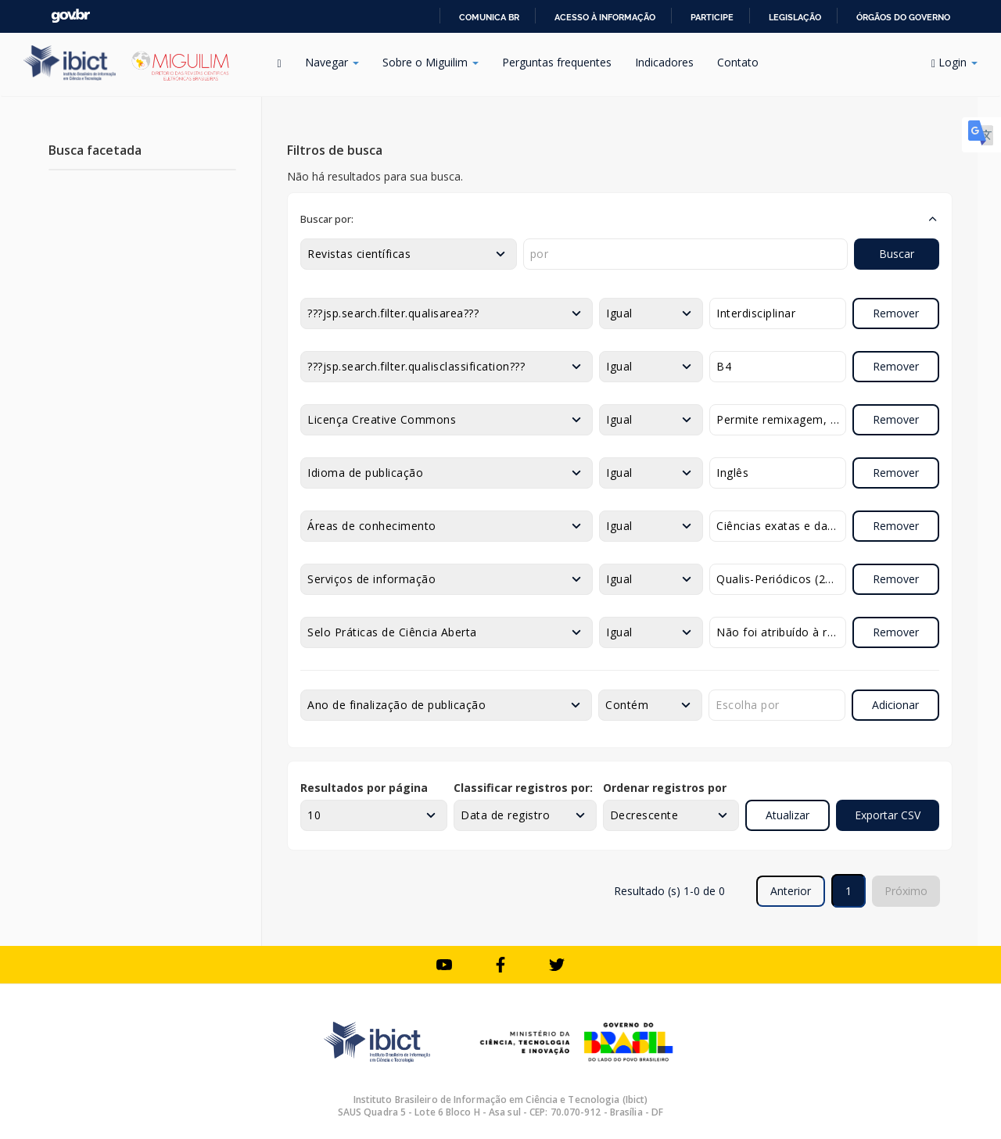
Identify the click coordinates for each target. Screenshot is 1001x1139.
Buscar (896, 253)
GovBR (70, 16)
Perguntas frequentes (557, 62)
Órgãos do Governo (903, 17)
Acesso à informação (604, 17)
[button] (619, 219)
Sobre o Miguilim (430, 62)
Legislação (795, 17)
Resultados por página (364, 787)
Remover (896, 313)
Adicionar (895, 704)
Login (954, 62)
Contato (738, 62)
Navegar (332, 62)
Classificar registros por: (523, 787)
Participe (712, 17)
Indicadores (664, 62)
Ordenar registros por (665, 787)
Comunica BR (489, 17)
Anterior (790, 890)
